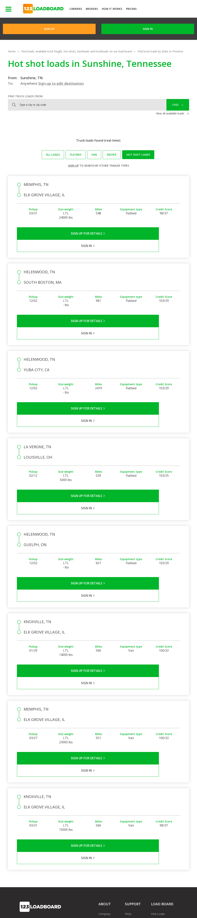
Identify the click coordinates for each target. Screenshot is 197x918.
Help (100, 906)
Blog (101, 832)
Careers (114, 906)
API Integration (81, 906)
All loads (53, 154)
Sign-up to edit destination (61, 83)
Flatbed (75, 154)
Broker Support (134, 826)
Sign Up (49, 29)
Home (12, 51)
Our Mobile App (160, 826)
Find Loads (158, 815)
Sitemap (152, 906)
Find (175, 104)
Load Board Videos (137, 832)
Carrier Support (134, 821)
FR (165, 906)
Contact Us (133, 906)
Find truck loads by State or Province (160, 51)
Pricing (131, 9)
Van (94, 154)
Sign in (148, 29)
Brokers (92, 9)
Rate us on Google (34, 910)
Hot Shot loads (138, 154)
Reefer (111, 154)
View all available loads (170, 113)
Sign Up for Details (58, 233)
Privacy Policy (56, 906)
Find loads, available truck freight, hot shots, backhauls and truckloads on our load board (76, 51)
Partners (103, 821)
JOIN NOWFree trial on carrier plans (167, 9)
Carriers (75, 9)
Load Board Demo (162, 832)
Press (101, 826)
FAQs (128, 815)
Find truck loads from (25, 96)
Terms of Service (30, 906)
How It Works (112, 9)
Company (104, 815)
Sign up (73, 165)
